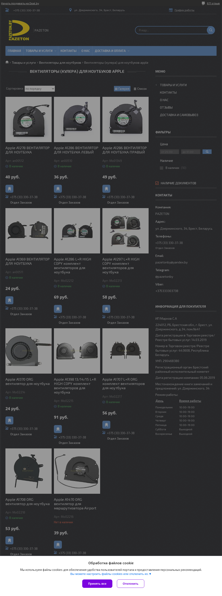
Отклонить (130, 583)
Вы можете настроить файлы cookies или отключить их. (109, 574)
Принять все (97, 583)
